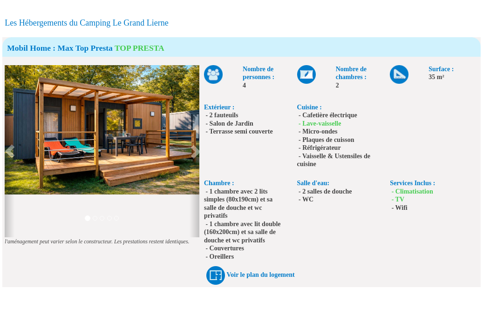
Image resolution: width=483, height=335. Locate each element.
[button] (9, 151)
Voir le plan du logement (260, 274)
